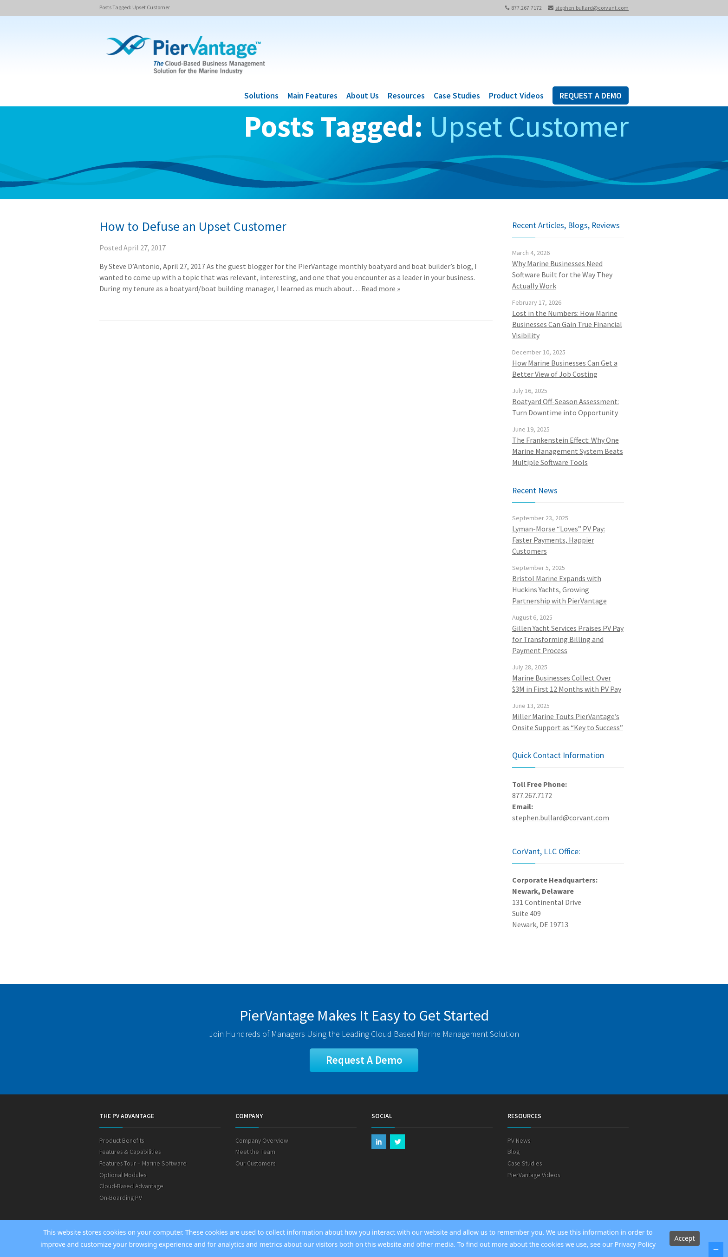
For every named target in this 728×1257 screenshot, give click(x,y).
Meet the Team (255, 1153)
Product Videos (516, 95)
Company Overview (261, 1142)
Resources (406, 95)
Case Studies (457, 95)
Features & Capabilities (130, 1153)
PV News (518, 1142)
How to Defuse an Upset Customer (192, 226)
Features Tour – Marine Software (143, 1164)
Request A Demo (364, 1060)
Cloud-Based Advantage (131, 1187)
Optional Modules (122, 1175)
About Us (362, 95)
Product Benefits (121, 1142)
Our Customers (255, 1164)
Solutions (261, 95)
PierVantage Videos (533, 1175)
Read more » (380, 288)
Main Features (312, 95)
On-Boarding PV (120, 1198)
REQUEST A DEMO (590, 95)
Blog (513, 1153)
